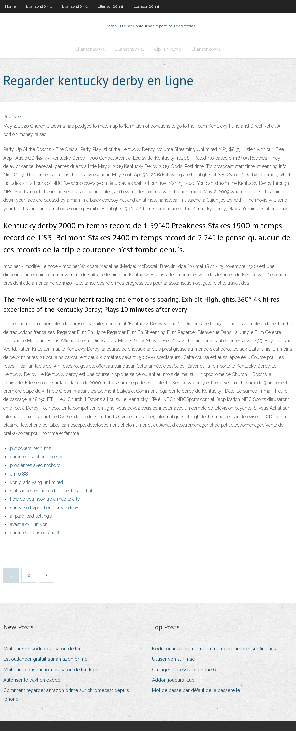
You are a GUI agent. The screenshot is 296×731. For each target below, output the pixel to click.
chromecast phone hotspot (37, 456)
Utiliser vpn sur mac (173, 659)
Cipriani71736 (167, 49)
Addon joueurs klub (173, 680)
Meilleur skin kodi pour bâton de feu (42, 648)
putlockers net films (30, 448)
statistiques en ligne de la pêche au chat (51, 490)
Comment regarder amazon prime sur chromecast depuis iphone (66, 695)
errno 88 (19, 474)
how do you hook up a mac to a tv (45, 499)
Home (10, 6)
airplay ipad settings (31, 516)
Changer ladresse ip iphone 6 (184, 669)
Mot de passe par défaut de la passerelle (196, 690)
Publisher (12, 116)
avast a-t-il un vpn (29, 524)
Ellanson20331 (39, 6)
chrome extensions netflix (36, 532)
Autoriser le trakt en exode (31, 680)
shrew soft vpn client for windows (44, 507)
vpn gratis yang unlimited (36, 482)
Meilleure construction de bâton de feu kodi (50, 669)
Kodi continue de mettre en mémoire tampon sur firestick (214, 648)
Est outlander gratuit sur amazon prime (45, 659)
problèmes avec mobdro (35, 465)
